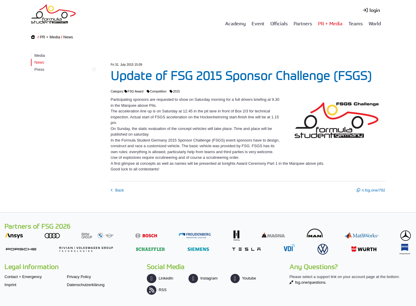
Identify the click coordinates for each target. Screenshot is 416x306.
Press (64, 69)
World (375, 23)
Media (40, 55)
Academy (235, 23)
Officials (279, 23)
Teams (355, 23)
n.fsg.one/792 (373, 190)
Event (258, 23)
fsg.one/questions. (311, 282)
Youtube (243, 278)
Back (119, 190)
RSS (156, 290)
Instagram (202, 278)
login (375, 10)
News (68, 37)
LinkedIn (160, 278)
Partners (303, 23)
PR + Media (330, 23)
